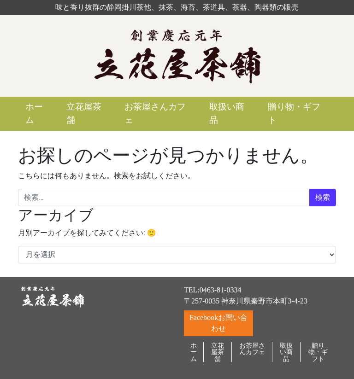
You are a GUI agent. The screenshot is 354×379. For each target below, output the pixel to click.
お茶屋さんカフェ (155, 113)
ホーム (34, 113)
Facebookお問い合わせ (218, 323)
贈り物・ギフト (294, 113)
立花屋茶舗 (83, 113)
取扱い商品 (226, 113)
